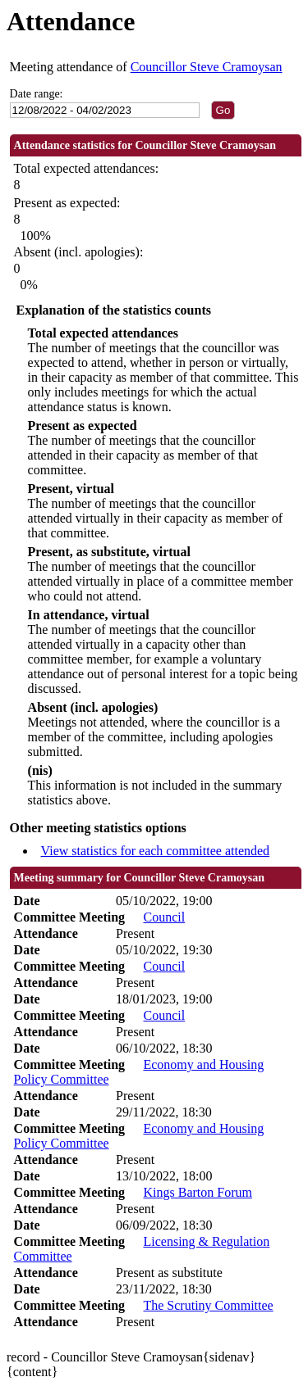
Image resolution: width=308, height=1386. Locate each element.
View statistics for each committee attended (155, 851)
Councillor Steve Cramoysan (207, 67)
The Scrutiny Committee (208, 1305)
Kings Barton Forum (197, 1192)
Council (164, 917)
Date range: (36, 94)
